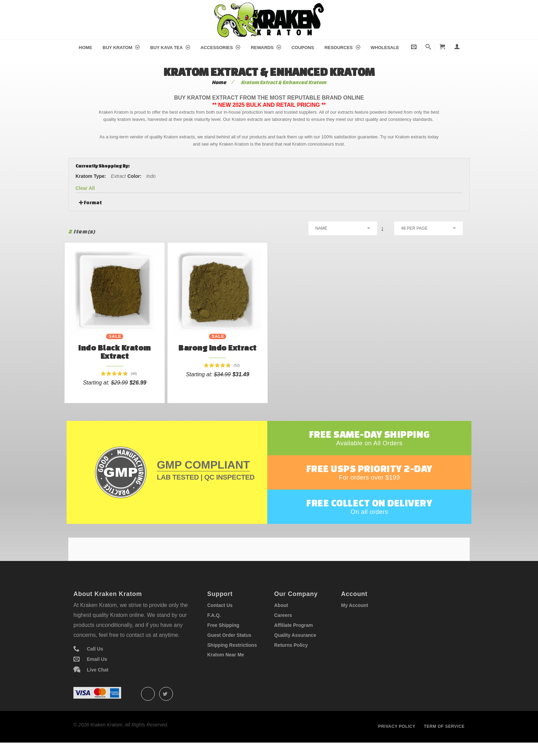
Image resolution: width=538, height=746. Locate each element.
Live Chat (97, 670)
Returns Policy (291, 645)
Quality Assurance (295, 635)
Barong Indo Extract (217, 347)
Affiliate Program (293, 625)
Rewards (266, 47)
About (281, 605)
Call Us (95, 649)
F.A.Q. (214, 615)
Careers (283, 615)
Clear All (85, 188)
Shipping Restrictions (232, 645)
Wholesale (385, 47)
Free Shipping (223, 625)
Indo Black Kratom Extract (114, 351)
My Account (354, 605)
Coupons (302, 47)
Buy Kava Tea (170, 47)
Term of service (444, 726)
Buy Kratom (121, 47)
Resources (342, 47)
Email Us (97, 659)
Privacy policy (397, 726)
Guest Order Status (229, 635)
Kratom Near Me (225, 654)
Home (85, 47)
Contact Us (220, 605)
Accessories (220, 47)
